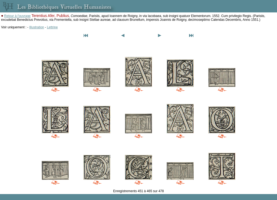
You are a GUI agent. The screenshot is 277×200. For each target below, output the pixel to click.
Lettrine (52, 27)
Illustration (36, 27)
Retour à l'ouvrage (17, 16)
